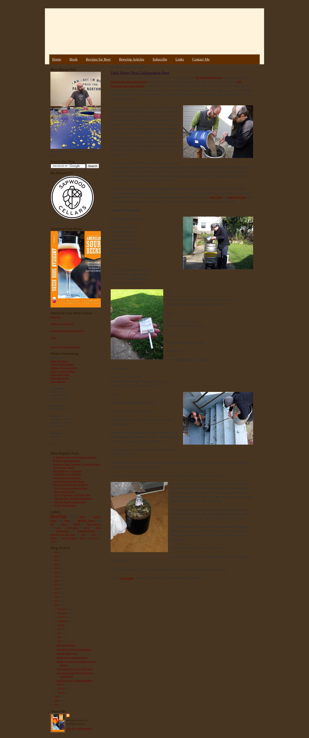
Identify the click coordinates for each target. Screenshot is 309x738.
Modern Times (86, 520)
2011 (57, 601)
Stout (67, 520)
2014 (57, 588)
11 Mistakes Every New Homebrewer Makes (75, 457)
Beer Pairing (93, 538)
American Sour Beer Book (62, 534)
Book (73, 59)
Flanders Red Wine (59, 374)
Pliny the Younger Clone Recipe (70, 502)
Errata (53, 337)
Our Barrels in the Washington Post (74, 649)
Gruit (93, 534)
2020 (57, 564)
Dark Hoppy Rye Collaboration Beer (74, 680)
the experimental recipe (209, 77)
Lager (58, 527)
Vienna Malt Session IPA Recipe (69, 481)
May (59, 637)
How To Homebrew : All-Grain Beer (72, 495)
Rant (83, 534)
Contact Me (201, 59)
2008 (57, 700)
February (62, 688)
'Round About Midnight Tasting (72, 657)
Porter (87, 527)
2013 (57, 592)
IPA (52, 524)
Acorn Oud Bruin (58, 361)
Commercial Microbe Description (66, 330)
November (62, 613)
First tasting (127, 578)
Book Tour (55, 317)
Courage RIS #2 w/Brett (62, 364)
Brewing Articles (131, 59)
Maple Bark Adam (59, 378)
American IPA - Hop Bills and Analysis (73, 498)
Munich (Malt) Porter (67, 653)
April (60, 641)
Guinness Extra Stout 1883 (63, 367)
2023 (57, 556)
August (61, 625)
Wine (98, 527)
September (62, 621)
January (61, 692)
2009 (57, 696)
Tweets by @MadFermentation (65, 347)
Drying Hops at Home (65, 505)
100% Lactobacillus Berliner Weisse (70, 484)
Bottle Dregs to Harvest (62, 323)
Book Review (94, 524)
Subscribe (160, 59)
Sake (82, 538)
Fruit (82, 516)
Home (56, 59)
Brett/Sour (58, 516)
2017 (57, 576)
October (61, 617)
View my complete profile (79, 728)
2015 (57, 584)
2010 (57, 604)
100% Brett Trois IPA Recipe (67, 474)
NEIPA (76, 524)
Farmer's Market (69, 538)
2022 (57, 560)
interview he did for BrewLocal (129, 81)
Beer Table (216, 197)
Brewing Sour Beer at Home (67, 460)
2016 (57, 580)
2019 (57, 568)
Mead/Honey (63, 531)
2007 (57, 704)
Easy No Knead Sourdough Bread (70, 488)
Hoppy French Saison (63, 467)
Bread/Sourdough (86, 531)
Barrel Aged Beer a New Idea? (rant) (74, 669)
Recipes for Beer (98, 59)
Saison (63, 524)
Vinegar (53, 541)
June (59, 633)
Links (180, 59)
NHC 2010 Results (66, 645)
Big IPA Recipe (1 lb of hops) (67, 471)
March (60, 684)
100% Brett (72, 527)
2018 (57, 572)
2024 (57, 552)
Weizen (53, 538)
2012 (57, 596)
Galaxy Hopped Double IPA (66, 477)
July (59, 629)
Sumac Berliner (58, 381)
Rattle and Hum (237, 197)
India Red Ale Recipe (64, 491)
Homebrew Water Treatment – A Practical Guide (76, 464)
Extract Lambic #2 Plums (62, 371)
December (62, 609)
